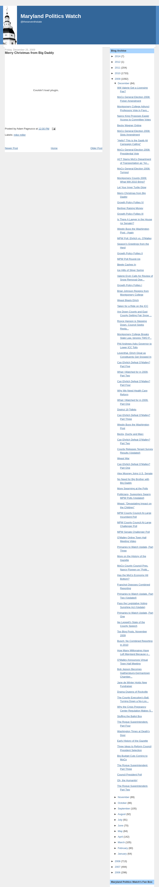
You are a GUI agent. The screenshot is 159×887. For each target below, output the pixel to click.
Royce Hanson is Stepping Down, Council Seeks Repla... (132, 325)
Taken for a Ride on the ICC (132, 306)
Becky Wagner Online (129, 125)
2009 (118, 78)
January (123, 853)
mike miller (20, 134)
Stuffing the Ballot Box (129, 716)
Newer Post (11, 148)
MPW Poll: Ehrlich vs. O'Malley (134, 238)
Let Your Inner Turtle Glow (131, 187)
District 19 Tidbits (126, 409)
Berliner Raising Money (130, 208)
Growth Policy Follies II (130, 253)
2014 (118, 56)
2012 (118, 61)
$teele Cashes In (126, 264)
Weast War (123, 458)
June (121, 825)
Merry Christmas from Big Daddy (29, 52)
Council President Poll (129, 774)
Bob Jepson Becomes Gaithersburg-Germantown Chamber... (133, 673)
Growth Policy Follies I (129, 285)
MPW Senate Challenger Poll (133, 531)
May (120, 831)
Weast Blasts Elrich (128, 300)
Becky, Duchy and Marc (130, 434)
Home (54, 148)
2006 (118, 872)
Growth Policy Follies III (130, 213)
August (122, 814)
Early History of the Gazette (132, 740)
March (122, 842)
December (124, 83)
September (124, 808)
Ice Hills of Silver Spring (130, 270)
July (120, 819)
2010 (118, 73)
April (121, 836)
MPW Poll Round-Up (128, 259)
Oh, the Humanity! (127, 780)
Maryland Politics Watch (50, 16)
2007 (118, 866)
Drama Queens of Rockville (132, 691)
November (124, 797)
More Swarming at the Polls (132, 488)
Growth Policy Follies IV (130, 202)
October (123, 802)
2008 (118, 861)
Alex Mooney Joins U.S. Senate (135, 473)
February (123, 848)
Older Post (96, 148)
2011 (118, 67)
